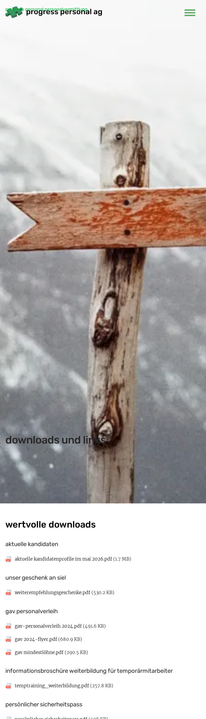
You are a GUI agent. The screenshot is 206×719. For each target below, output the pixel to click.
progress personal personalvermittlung (46, 9)
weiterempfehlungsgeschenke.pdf (52, 592)
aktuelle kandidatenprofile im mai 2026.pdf (63, 559)
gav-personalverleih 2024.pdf (48, 626)
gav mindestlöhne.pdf (39, 652)
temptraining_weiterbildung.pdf (52, 686)
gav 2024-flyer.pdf (36, 639)
